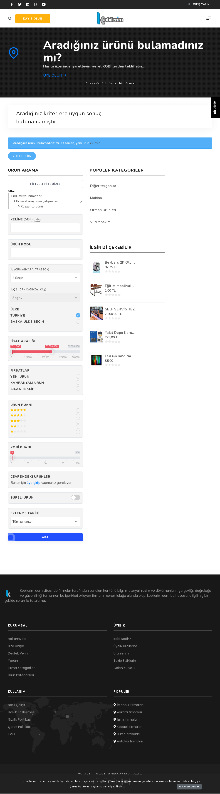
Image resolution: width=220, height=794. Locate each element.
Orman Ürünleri (103, 210)
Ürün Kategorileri (21, 676)
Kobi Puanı (20, 448)
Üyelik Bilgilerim (125, 647)
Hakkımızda (17, 639)
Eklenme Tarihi (25, 514)
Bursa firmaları (127, 735)
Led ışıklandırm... (119, 357)
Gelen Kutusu (124, 669)
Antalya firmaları (128, 742)
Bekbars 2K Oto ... (120, 263)
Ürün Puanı (21, 406)
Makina (96, 198)
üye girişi (33, 483)
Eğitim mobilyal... (119, 287)
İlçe (28, 290)
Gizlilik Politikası (19, 720)
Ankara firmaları (128, 713)
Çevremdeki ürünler (30, 477)
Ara (28, 538)
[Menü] (208, 18)
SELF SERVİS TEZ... (121, 310)
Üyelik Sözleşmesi (21, 713)
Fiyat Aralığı (22, 342)
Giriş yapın (199, 4)
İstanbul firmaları (128, 706)
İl (29, 270)
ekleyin (95, 144)
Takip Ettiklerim (125, 661)
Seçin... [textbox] (17, 299)
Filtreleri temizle (45, 185)
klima (36, 220)
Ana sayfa (93, 83)
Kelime (25, 220)
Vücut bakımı (100, 222)
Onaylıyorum (189, 786)
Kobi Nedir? (122, 639)
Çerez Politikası (19, 727)
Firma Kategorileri (21, 669)
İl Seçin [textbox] (17, 279)
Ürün (108, 83)
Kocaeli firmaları (128, 727)
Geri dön (22, 157)
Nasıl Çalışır (16, 706)
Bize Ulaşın (16, 647)
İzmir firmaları (126, 720)
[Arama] (10, 18)
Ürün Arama (126, 83)
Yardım (13, 661)
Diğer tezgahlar (103, 186)
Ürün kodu (21, 245)
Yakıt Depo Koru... (120, 333)
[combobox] (45, 278)
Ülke (14, 310)
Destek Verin (18, 654)
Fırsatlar (20, 371)
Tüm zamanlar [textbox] (22, 522)
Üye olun (55, 75)
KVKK (11, 735)
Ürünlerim (121, 654)
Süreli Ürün (22, 499)
